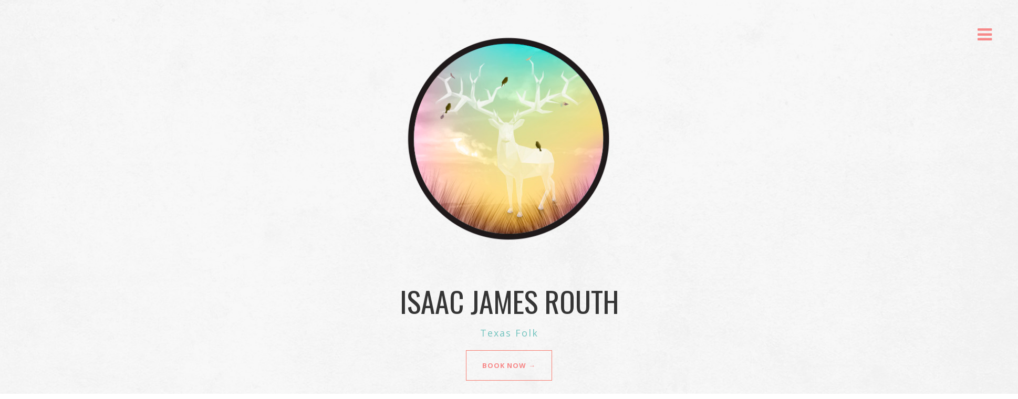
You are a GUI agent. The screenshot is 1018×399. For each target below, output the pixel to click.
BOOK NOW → (509, 365)
